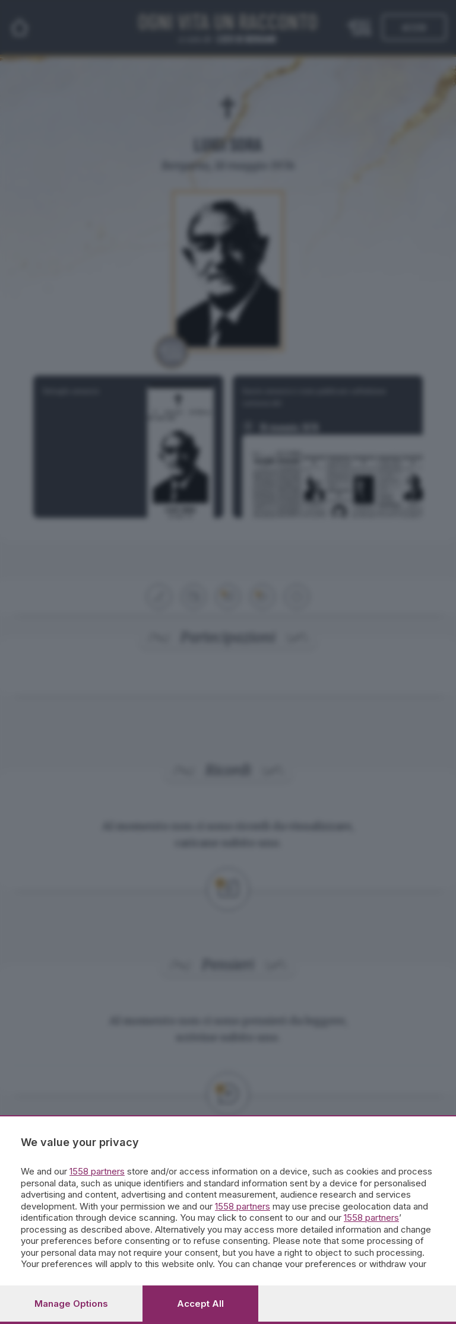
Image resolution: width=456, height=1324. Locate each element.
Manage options (71, 1303)
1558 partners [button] (97, 1171)
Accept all (200, 1303)
